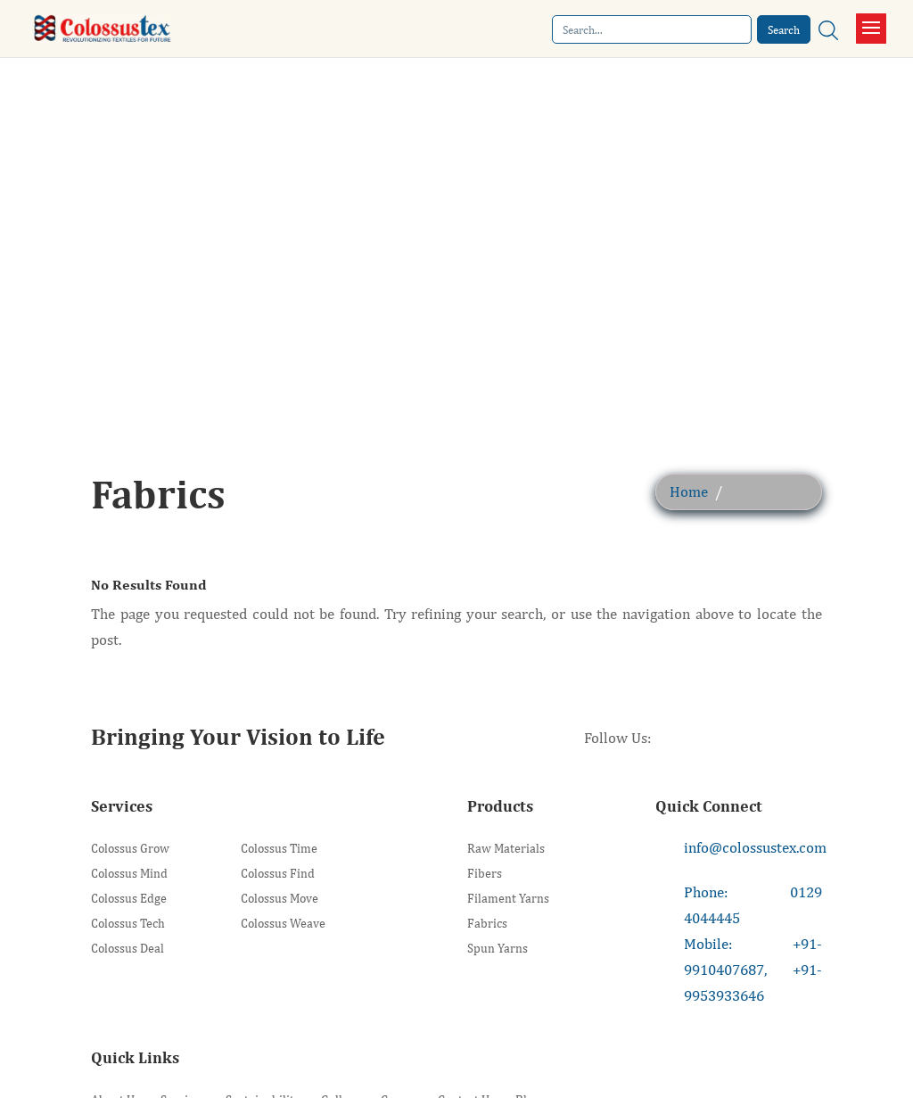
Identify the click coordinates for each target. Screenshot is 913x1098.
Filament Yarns (508, 898)
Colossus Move (279, 898)
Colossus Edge (129, 898)
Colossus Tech (128, 923)
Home (689, 491)
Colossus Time (279, 848)
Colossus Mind (129, 873)
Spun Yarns (497, 948)
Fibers (484, 873)
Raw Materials (506, 848)
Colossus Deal (127, 948)
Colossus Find (278, 873)
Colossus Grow (130, 848)
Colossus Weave (283, 923)
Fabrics (487, 923)
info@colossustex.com (755, 847)
